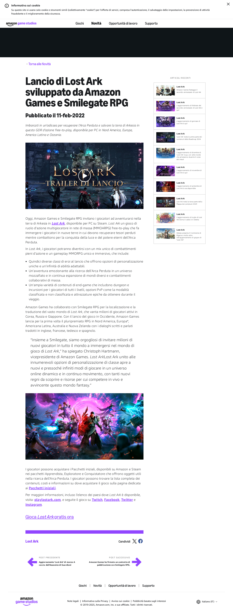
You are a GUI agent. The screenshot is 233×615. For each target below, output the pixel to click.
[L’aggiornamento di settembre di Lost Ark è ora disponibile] (180, 187)
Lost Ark (31, 541)
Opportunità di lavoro (123, 23)
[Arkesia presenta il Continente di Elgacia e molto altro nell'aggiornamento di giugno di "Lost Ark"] (180, 235)
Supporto (151, 23)
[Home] (21, 24)
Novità (96, 23)
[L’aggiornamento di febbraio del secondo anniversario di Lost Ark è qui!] (180, 106)
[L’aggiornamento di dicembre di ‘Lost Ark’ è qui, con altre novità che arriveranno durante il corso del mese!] (180, 154)
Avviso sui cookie (120, 601)
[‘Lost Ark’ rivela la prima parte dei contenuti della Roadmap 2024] (180, 137)
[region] (181, 160)
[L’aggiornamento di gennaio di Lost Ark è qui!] (180, 122)
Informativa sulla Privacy (95, 601)
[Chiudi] (228, 4)
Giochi (80, 23)
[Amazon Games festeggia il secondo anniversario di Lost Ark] (180, 90)
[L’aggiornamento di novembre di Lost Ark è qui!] (180, 171)
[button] (84, 176)
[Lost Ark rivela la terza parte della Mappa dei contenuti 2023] (180, 202)
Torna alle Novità (39, 64)
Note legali (73, 601)
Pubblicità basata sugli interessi (149, 601)
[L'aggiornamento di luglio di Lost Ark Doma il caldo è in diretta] (180, 218)
